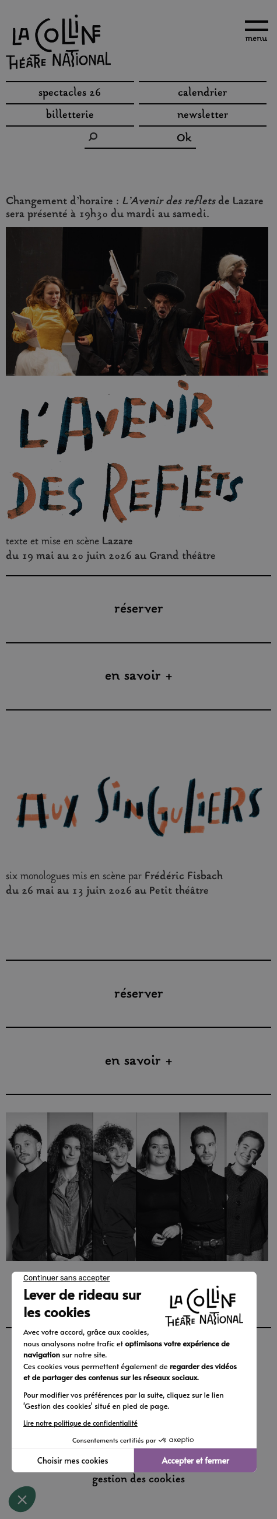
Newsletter (202, 115)
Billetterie (70, 115)
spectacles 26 (69, 93)
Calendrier (202, 93)
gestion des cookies (138, 1480)
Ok (184, 139)
